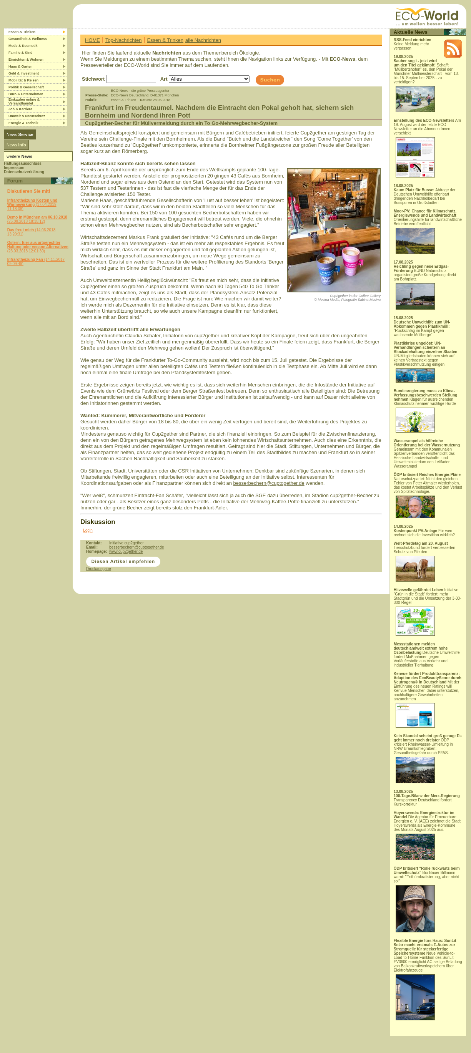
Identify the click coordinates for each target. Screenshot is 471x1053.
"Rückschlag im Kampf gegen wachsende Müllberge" (422, 328)
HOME (92, 40)
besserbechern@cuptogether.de (268, 483)
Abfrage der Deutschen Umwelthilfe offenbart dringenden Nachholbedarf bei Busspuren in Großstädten (425, 196)
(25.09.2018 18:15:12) (37, 219)
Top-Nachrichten (123, 40)
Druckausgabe (98, 569)
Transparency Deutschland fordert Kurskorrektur (427, 800)
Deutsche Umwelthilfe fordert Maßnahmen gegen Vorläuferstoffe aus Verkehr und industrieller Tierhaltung (427, 654)
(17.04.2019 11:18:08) (32, 204)
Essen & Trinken (165, 40)
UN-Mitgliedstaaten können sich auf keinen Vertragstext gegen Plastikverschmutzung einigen (426, 362)
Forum (15, 181)
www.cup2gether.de (126, 551)
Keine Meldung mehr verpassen (412, 44)
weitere (19, 156)
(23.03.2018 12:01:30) (37, 246)
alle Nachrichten (203, 40)
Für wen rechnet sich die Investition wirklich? (424, 533)
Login (87, 530)
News (20, 134)
